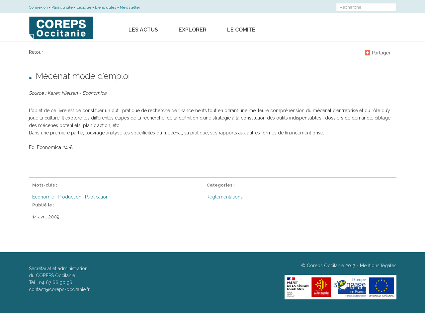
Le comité (241, 30)
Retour (36, 52)
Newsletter (130, 7)
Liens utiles (105, 7)
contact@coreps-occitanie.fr (59, 289)
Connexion (38, 7)
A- (358, 52)
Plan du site (62, 7)
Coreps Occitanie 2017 (331, 265)
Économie (43, 196)
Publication (97, 196)
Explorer (193, 30)
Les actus (143, 30)
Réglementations (225, 196)
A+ (343, 52)
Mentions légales (378, 265)
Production (69, 196)
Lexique (83, 7)
